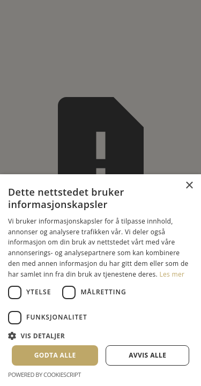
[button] (100, 335)
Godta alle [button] (55, 355)
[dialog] (100, 193)
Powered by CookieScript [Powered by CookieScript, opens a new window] (44, 374)
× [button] (189, 186)
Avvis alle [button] (147, 355)
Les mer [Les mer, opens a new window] (171, 274)
